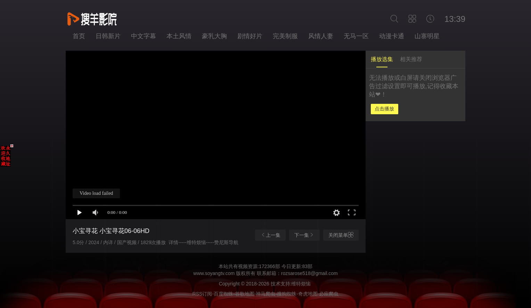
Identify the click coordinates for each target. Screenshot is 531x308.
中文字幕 (143, 36)
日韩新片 (108, 36)
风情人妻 (320, 36)
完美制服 (285, 36)
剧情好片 (249, 36)
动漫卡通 (391, 36)
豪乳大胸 (214, 36)
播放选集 (382, 59)
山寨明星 (427, 36)
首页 (79, 36)
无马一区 (356, 36)
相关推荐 (411, 59)
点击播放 (384, 108)
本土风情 (178, 36)
